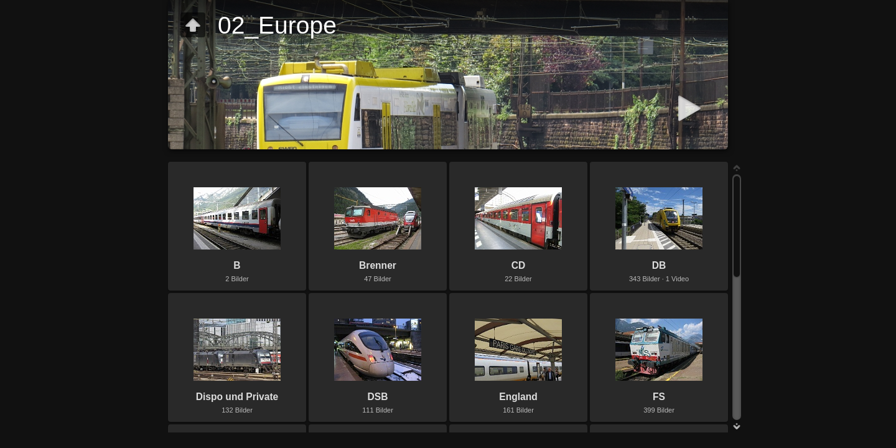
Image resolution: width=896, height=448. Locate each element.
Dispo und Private (237, 396)
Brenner (377, 265)
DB (659, 265)
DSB (378, 396)
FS (659, 396)
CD (518, 265)
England (518, 396)
